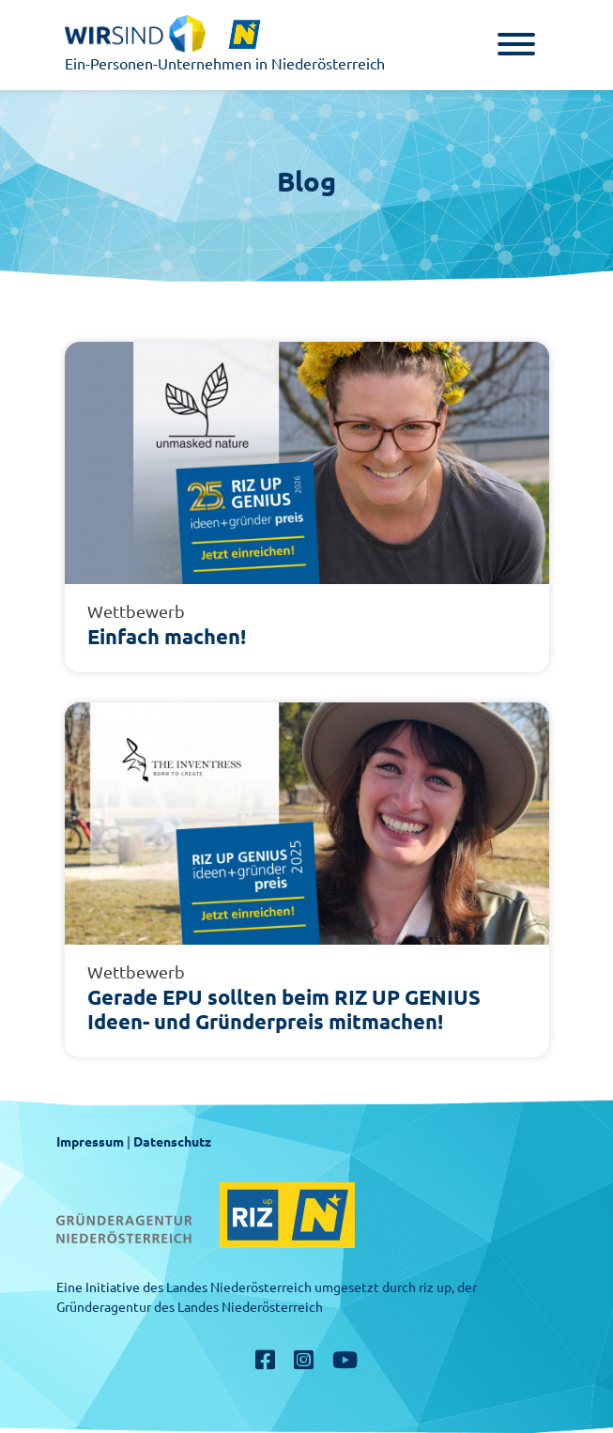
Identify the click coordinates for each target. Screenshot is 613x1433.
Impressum (90, 1141)
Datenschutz (172, 1141)
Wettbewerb (136, 611)
